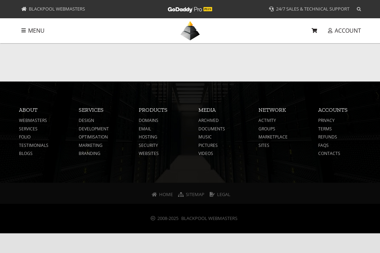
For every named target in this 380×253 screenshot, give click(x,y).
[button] (359, 9)
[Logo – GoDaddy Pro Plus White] (190, 7)
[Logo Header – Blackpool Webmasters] (190, 24)
